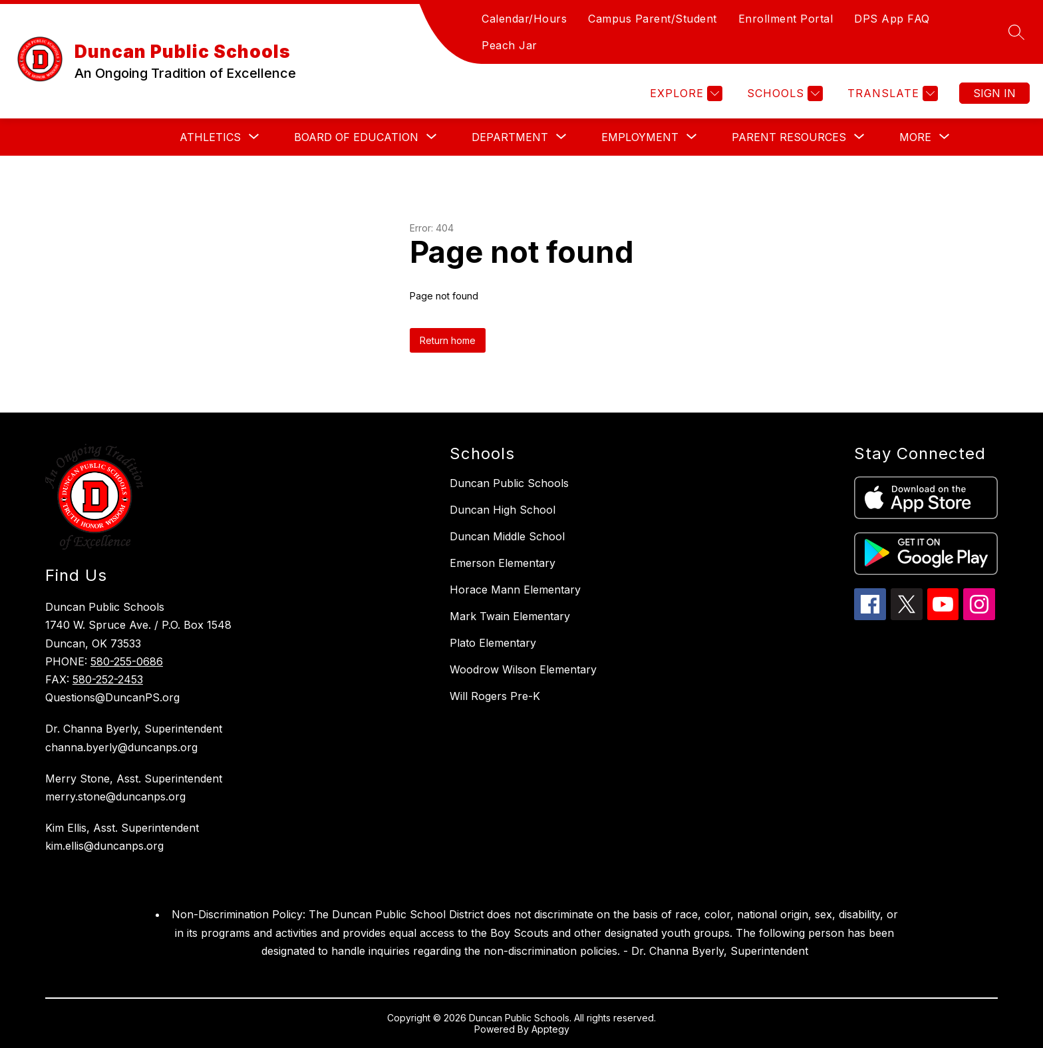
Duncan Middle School (507, 536)
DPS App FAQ (892, 18)
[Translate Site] (891, 93)
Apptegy (550, 1029)
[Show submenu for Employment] (639, 137)
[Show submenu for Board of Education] (356, 137)
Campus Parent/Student (652, 18)
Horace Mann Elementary (515, 589)
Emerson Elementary (502, 563)
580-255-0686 (126, 661)
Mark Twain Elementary (510, 616)
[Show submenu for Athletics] (210, 137)
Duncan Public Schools (509, 483)
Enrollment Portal (785, 18)
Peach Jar (509, 45)
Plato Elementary (493, 642)
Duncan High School (502, 509)
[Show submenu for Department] (510, 137)
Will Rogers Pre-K (495, 696)
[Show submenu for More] (915, 137)
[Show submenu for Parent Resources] (789, 137)
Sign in (994, 93)
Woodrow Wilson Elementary (523, 669)
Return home (448, 340)
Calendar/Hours (524, 18)
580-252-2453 (108, 679)
